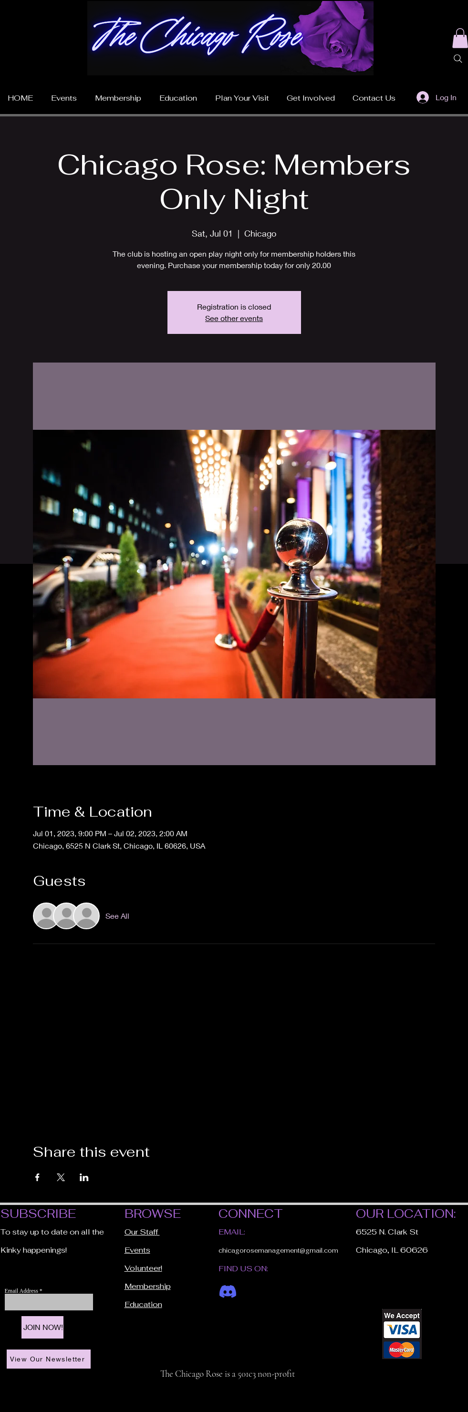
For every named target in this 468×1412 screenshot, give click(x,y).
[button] (242, 94)
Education (143, 1304)
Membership (148, 1286)
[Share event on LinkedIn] (84, 1177)
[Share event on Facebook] (37, 1177)
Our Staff (142, 1232)
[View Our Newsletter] (49, 1359)
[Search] (458, 59)
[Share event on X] (60, 1177)
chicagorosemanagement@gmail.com (278, 1250)
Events (137, 1250)
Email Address (22, 1291)
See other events (234, 317)
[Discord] (227, 1291)
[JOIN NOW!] (42, 1327)
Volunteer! (143, 1268)
